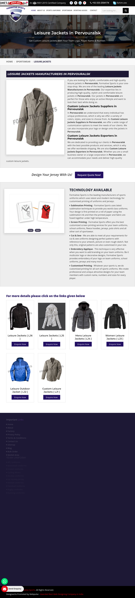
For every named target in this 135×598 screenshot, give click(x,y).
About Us (41, 10)
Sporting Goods (80, 10)
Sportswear (67, 10)
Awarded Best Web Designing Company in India (61, 594)
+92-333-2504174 (99, 2)
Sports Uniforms (53, 10)
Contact (93, 10)
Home (33, 10)
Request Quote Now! (89, 175)
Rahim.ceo (120, 3)
